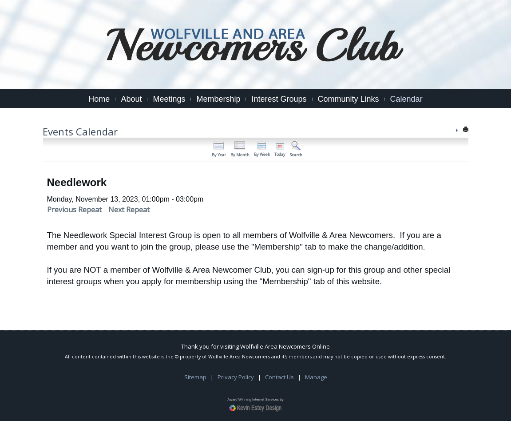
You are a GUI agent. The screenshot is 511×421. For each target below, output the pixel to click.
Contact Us (279, 377)
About (131, 99)
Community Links (348, 99)
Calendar (406, 99)
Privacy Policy (236, 377)
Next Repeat (129, 209)
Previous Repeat (74, 209)
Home (99, 99)
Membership (218, 99)
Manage (316, 377)
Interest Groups (278, 99)
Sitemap (195, 377)
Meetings (169, 99)
